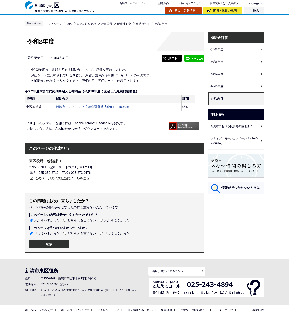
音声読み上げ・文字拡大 (224, 3)
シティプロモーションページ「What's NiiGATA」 (234, 141)
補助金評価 (143, 23)
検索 (256, 10)
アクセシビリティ (108, 310)
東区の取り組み (86, 23)
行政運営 (106, 23)
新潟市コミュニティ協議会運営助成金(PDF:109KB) (92, 107)
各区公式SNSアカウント (167, 271)
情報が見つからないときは (240, 187)
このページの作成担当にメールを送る (62, 178)
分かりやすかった (47, 220)
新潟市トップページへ (132, 3)
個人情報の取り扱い (140, 310)
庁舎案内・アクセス (189, 3)
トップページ (53, 23)
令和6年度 (216, 49)
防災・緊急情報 (185, 10)
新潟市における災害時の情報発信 (231, 126)
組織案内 (163, 3)
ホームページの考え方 (39, 310)
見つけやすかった (47, 233)
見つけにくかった (117, 233)
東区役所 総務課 (43, 161)
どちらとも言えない (81, 220)
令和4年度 (216, 74)
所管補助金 (124, 23)
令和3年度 (216, 86)
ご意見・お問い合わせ (194, 310)
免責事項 (166, 310)
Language (253, 3)
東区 (69, 23)
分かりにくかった (117, 220)
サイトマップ (224, 310)
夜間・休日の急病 (225, 10)
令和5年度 (216, 61)
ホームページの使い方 (75, 310)
